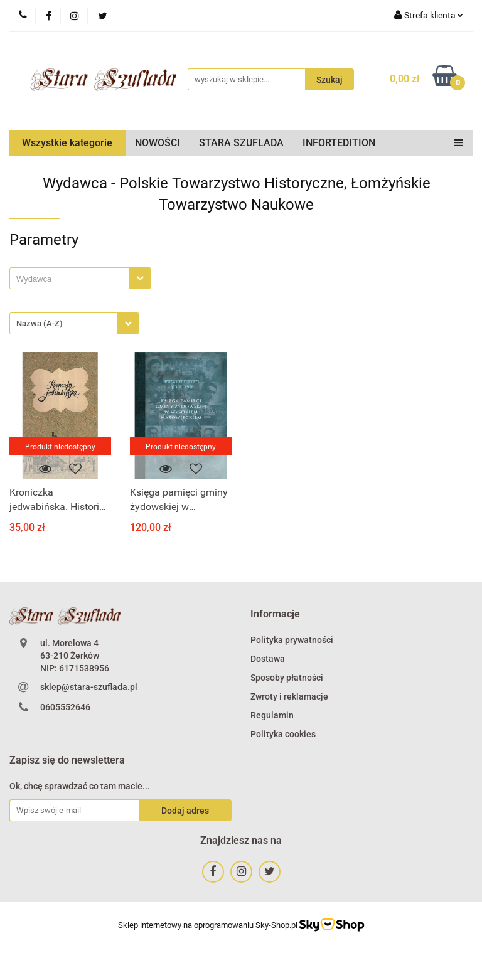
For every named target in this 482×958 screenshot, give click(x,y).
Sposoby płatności (286, 678)
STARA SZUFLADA (241, 143)
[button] (275, 614)
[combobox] (80, 278)
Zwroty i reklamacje (289, 696)
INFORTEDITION (339, 143)
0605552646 (65, 707)
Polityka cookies (283, 734)
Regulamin (272, 715)
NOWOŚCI (157, 143)
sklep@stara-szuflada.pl (88, 687)
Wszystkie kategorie (67, 143)
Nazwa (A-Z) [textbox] (39, 323)
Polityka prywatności (291, 640)
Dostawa (267, 659)
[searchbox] (72, 279)
